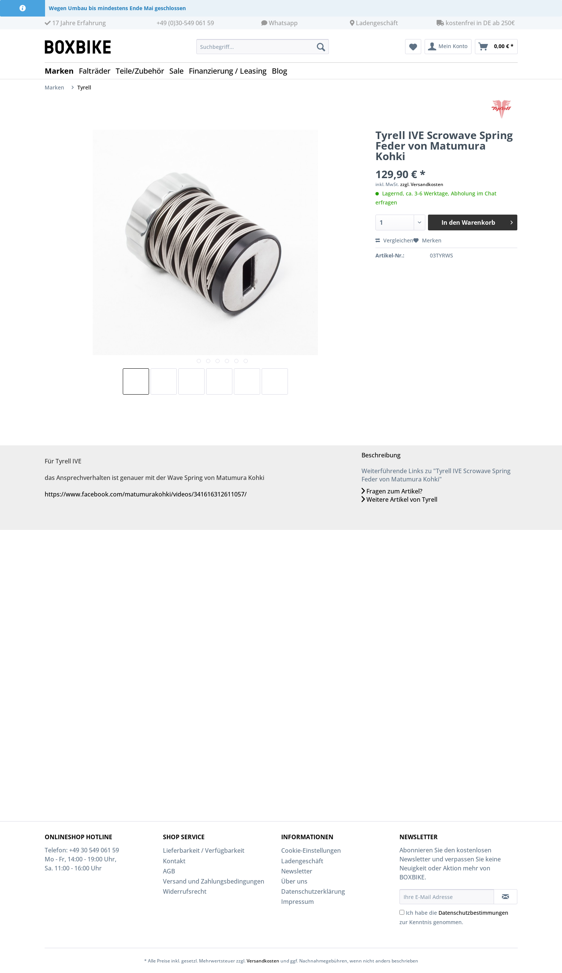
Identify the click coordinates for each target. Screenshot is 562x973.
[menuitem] (262, 50)
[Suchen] (321, 46)
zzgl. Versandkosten (421, 184)
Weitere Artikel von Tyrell (399, 499)
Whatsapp (283, 23)
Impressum (297, 901)
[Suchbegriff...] (262, 46)
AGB (169, 871)
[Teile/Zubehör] (142, 71)
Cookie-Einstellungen (311, 850)
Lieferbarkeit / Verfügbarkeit (203, 850)
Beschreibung (381, 455)
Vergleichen (394, 240)
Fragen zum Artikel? (392, 491)
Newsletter (296, 871)
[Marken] (62, 71)
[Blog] (282, 71)
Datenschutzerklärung (313, 891)
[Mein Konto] (448, 46)
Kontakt (174, 861)
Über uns (294, 881)
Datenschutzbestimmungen (473, 912)
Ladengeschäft (377, 23)
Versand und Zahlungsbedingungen (213, 881)
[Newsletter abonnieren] (505, 896)
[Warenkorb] (496, 46)
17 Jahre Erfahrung (75, 23)
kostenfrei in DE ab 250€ (476, 23)
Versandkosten (263, 961)
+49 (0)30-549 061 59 (185, 23)
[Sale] (179, 71)
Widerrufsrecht (184, 891)
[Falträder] (97, 71)
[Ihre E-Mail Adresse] (446, 896)
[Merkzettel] (413, 46)
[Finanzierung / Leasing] (230, 71)
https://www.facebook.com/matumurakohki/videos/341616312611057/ (146, 494)
